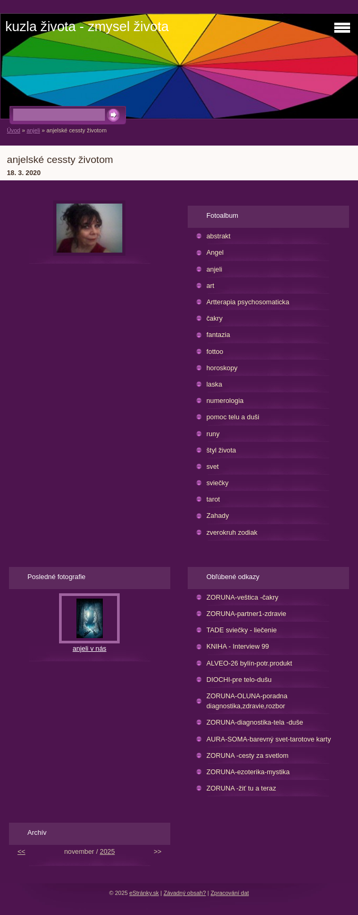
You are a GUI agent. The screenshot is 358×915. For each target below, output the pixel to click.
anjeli (33, 130)
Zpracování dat (229, 893)
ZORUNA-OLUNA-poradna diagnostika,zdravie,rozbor (246, 701)
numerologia (224, 400)
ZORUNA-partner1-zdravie (246, 614)
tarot (213, 499)
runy (212, 434)
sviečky (217, 483)
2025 (107, 851)
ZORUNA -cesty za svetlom (247, 755)
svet (212, 466)
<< (21, 851)
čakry (214, 318)
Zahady (217, 515)
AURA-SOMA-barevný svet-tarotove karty (268, 739)
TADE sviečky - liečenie (241, 630)
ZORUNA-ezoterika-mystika (247, 772)
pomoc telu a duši (232, 417)
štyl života (221, 450)
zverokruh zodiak (231, 532)
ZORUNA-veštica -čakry (242, 597)
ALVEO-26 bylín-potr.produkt (249, 663)
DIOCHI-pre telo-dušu (239, 679)
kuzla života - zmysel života (87, 26)
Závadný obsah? (184, 893)
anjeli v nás (90, 648)
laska (214, 384)
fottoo (214, 351)
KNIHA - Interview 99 (237, 646)
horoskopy (221, 368)
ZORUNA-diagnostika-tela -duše (254, 722)
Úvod (13, 130)
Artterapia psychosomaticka (247, 302)
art (210, 286)
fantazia (218, 335)
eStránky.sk (144, 893)
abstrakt (218, 236)
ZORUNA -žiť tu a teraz (241, 788)
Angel (215, 252)
